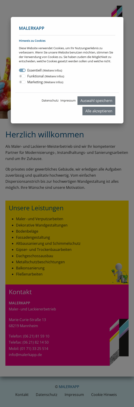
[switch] (22, 76)
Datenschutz (50, 100)
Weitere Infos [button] (52, 70)
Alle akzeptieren (98, 111)
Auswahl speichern (96, 100)
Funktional (45, 76)
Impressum (68, 100)
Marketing (45, 82)
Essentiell (44, 70)
